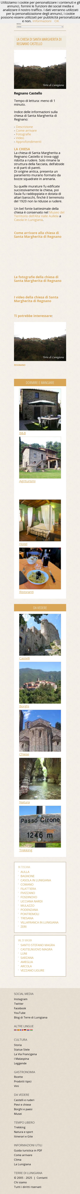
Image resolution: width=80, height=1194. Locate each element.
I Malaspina (21, 1058)
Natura (24, 802)
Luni (24, 953)
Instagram (20, 999)
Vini (16, 1086)
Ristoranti (26, 592)
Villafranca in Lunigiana (39, 922)
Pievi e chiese (22, 1104)
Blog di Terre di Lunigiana (30, 1017)
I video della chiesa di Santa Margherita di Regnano (36, 299)
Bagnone (27, 876)
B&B (22, 433)
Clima (17, 1159)
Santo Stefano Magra (38, 945)
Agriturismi (27, 481)
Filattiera (28, 889)
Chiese (24, 754)
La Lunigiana (22, 1164)
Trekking (25, 850)
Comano (27, 884)
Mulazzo (27, 905)
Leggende (20, 1063)
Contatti (42, 1177)
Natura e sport (23, 1131)
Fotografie (23, 134)
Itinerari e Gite (23, 1136)
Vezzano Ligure (32, 970)
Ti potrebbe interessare (33, 316)
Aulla (25, 872)
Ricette (18, 1076)
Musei (18, 1113)
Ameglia (27, 962)
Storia (18, 1044)
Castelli (24, 658)
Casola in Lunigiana (28, 219)
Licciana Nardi (32, 901)
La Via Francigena (25, 1054)
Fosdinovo (29, 897)
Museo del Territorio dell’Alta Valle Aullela (39, 214)
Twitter (18, 1003)
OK (56, 21)
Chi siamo (20, 1182)
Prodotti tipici (23, 1081)
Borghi (24, 706)
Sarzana (27, 958)
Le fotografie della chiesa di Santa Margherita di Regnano (37, 279)
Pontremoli (30, 914)
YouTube (19, 1012)
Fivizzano (28, 893)
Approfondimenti (28, 141)
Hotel (23, 544)
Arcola (26, 966)
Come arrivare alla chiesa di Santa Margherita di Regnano (37, 235)
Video (20, 138)
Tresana (27, 918)
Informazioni (41, 21)
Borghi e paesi (23, 1109)
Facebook (20, 1008)
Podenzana (29, 910)
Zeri (24, 926)
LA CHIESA (22, 149)
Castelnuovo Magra (36, 949)
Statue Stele (22, 1049)
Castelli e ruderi (24, 1100)
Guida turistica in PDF (28, 1150)
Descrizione (24, 126)
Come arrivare (26, 130)
